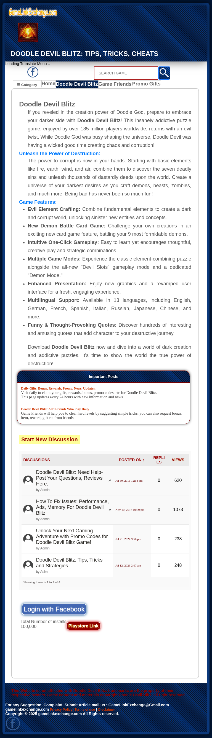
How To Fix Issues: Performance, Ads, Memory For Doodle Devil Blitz (72, 508)
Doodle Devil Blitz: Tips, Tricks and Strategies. (69, 563)
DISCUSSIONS (36, 460)
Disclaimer (115, 710)
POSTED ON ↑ (131, 460)
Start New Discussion (49, 440)
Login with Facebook (54, 610)
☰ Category (27, 84)
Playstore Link (83, 626)
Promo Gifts (143, 85)
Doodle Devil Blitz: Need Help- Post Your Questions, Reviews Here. (69, 478)
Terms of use (90, 710)
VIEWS (178, 460)
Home (49, 85)
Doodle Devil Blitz (77, 85)
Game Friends (113, 85)
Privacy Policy (63, 710)
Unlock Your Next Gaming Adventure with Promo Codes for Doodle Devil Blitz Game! (72, 537)
